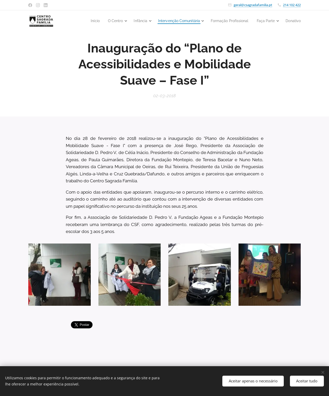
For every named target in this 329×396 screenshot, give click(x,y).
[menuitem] (85, 20)
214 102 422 (292, 5)
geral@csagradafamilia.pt (253, 5)
